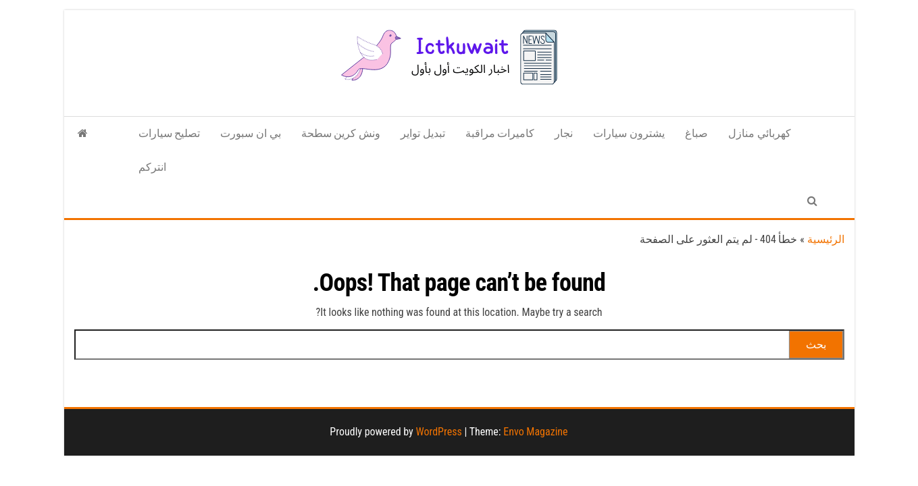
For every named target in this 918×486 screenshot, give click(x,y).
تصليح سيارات (169, 133)
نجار (564, 133)
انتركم (152, 167)
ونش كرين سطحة (340, 133)
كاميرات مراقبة (500, 133)
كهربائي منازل (759, 133)
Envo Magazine (535, 431)
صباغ (696, 133)
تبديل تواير (423, 133)
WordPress (438, 431)
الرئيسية (825, 239)
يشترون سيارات (629, 133)
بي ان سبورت (250, 133)
